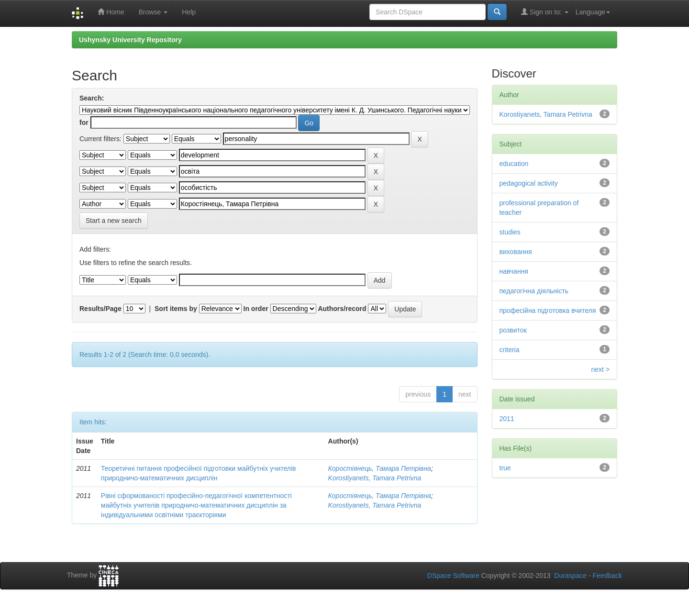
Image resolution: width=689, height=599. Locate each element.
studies (510, 232)
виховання (516, 251)
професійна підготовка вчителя (548, 310)
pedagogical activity (529, 183)
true (505, 468)
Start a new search (114, 220)
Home (111, 12)
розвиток (513, 330)
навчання (514, 271)
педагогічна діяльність (534, 291)
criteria (510, 350)
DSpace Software (453, 575)
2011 (507, 418)
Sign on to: (544, 12)
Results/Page (100, 308)
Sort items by (176, 308)
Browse (153, 12)
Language (593, 12)
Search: (91, 98)
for (84, 122)
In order (256, 308)
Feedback (607, 575)
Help (189, 12)
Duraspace (570, 575)
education (514, 163)
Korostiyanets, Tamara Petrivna (375, 478)
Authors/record (342, 308)
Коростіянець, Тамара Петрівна (379, 468)
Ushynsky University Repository (130, 40)
